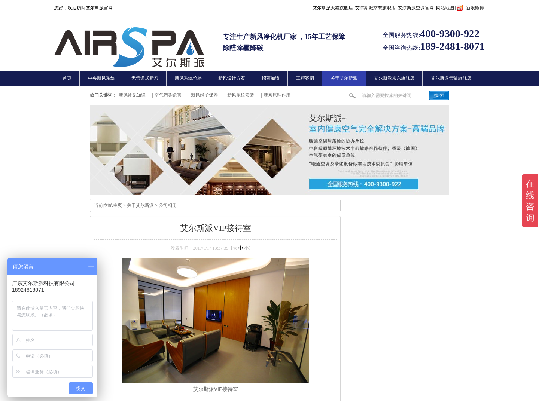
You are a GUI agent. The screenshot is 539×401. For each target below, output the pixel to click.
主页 (117, 205)
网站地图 (445, 7)
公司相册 (168, 205)
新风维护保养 (204, 95)
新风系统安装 (240, 95)
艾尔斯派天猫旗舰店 (333, 7)
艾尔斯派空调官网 (416, 7)
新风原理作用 (277, 95)
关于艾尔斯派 (140, 205)
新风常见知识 (132, 95)
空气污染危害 (168, 95)
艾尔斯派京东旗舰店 (375, 7)
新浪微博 (475, 7)
